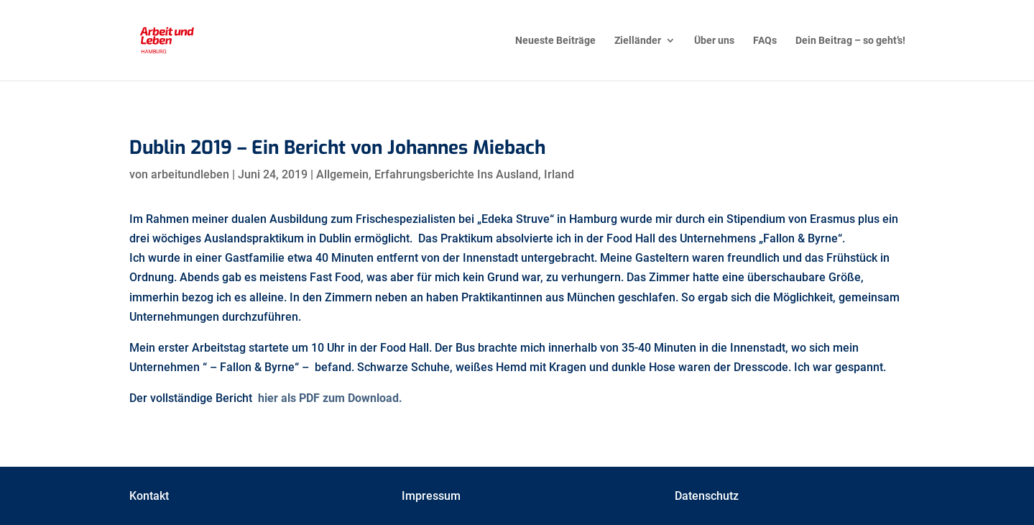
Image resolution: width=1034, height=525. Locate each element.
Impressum (431, 496)
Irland (559, 174)
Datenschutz (707, 496)
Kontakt (149, 496)
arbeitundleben (190, 174)
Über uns (714, 40)
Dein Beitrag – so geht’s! (850, 40)
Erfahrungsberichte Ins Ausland (456, 174)
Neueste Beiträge (555, 40)
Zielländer (637, 40)
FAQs (765, 40)
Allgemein (342, 174)
